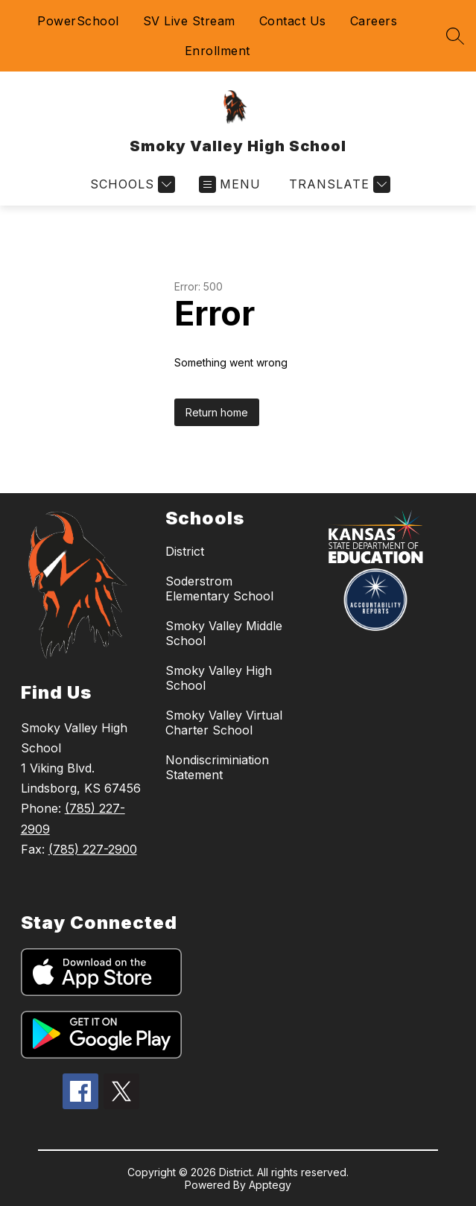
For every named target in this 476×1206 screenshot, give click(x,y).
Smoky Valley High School (218, 678)
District (184, 551)
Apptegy (270, 1184)
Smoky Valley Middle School (223, 633)
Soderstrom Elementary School (219, 588)
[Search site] (455, 36)
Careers (374, 20)
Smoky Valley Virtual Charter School (223, 722)
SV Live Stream (189, 20)
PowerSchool (78, 20)
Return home (216, 412)
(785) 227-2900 (92, 849)
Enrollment (217, 50)
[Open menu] (230, 184)
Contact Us (292, 20)
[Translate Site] (337, 184)
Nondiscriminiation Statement (217, 767)
